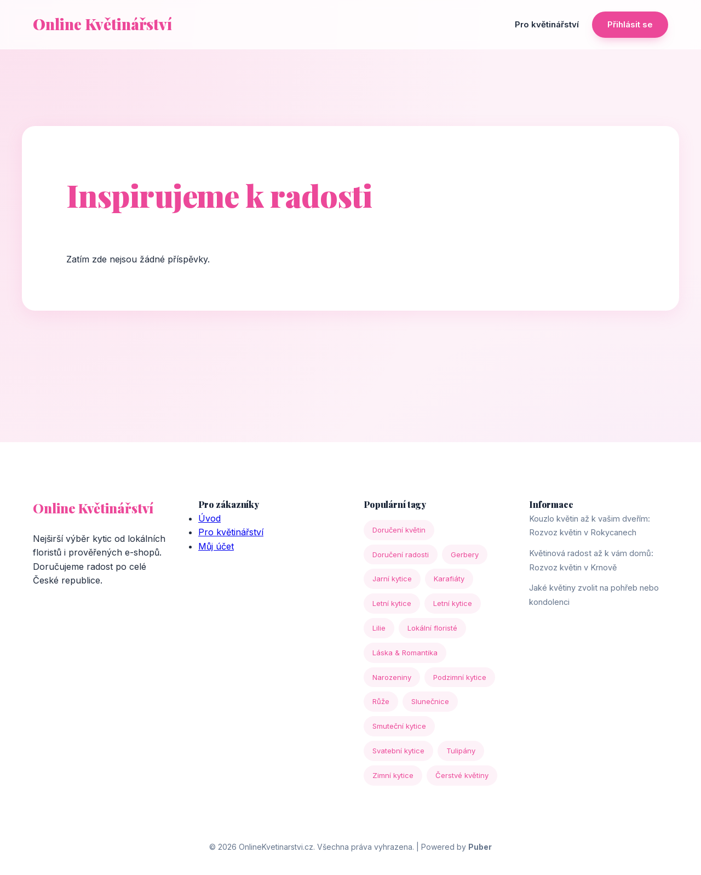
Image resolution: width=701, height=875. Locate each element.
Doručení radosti (400, 554)
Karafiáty (449, 578)
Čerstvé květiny (462, 775)
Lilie (379, 628)
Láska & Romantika (405, 652)
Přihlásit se (630, 24)
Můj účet (216, 546)
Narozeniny (391, 677)
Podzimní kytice (459, 677)
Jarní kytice (392, 578)
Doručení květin (399, 529)
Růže (380, 701)
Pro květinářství (547, 24)
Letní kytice (391, 603)
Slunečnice (430, 701)
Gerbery (465, 554)
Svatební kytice (398, 750)
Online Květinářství (102, 24)
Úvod (209, 518)
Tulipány (460, 750)
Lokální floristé (432, 628)
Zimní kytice (392, 775)
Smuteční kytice (399, 726)
